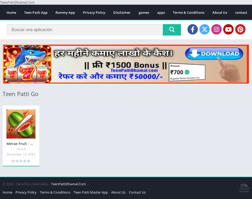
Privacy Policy (94, 12)
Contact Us (137, 192)
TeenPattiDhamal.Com (68, 184)
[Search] (93, 30)
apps (161, 12)
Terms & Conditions (188, 12)
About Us (219, 12)
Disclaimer (122, 12)
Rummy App (65, 12)
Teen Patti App (35, 12)
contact (241, 12)
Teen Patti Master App (91, 192)
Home (11, 12)
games (144, 12)
